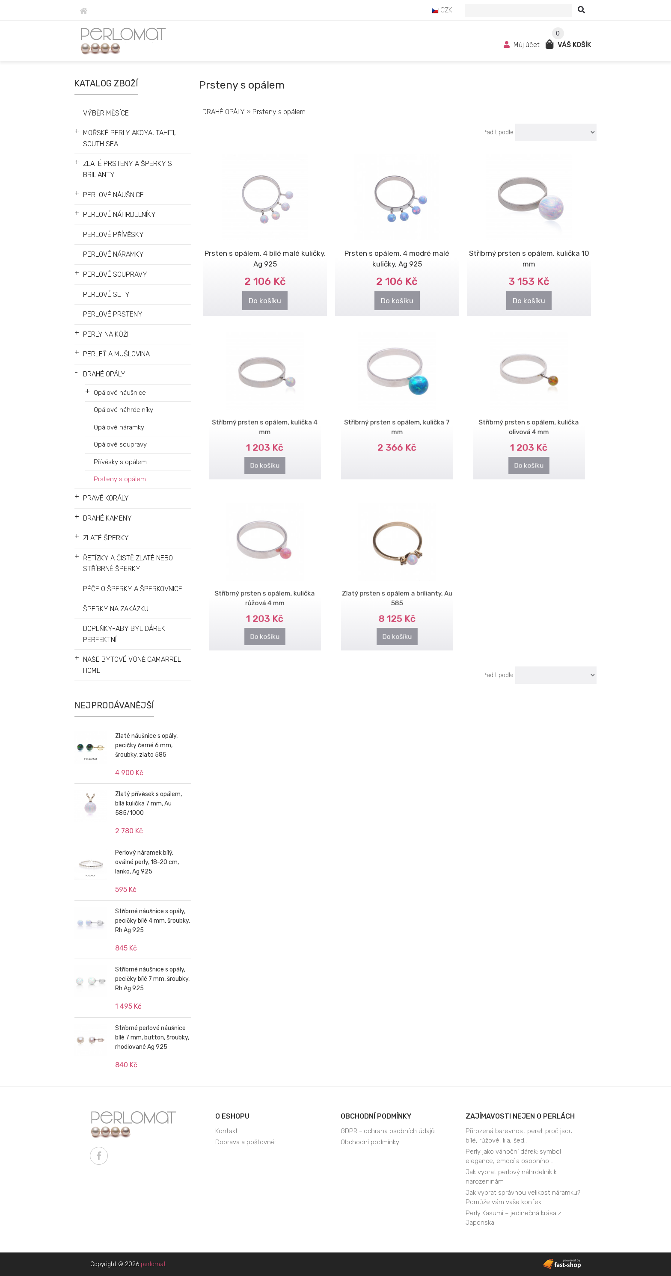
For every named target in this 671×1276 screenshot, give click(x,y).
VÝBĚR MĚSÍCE (106, 113)
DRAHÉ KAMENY (107, 518)
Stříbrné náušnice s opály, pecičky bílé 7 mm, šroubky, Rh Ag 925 (152, 979)
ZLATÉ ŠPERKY (106, 538)
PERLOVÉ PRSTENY (113, 314)
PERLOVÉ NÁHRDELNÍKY (119, 214)
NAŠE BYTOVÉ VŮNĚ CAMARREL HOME (132, 665)
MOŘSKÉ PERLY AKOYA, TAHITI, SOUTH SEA (129, 138)
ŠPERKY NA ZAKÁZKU (115, 609)
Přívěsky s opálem (120, 462)
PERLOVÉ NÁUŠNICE (113, 195)
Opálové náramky (119, 427)
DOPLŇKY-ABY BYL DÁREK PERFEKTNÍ (124, 634)
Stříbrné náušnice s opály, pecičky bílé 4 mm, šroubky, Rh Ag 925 (152, 921)
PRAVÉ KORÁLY (106, 498)
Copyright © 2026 (128, 1264)
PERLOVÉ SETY (106, 294)
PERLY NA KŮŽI (105, 334)
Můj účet (522, 45)
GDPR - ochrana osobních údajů (388, 1131)
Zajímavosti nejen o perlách (520, 1116)
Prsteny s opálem (120, 479)
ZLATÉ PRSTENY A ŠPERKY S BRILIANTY (127, 169)
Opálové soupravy (120, 444)
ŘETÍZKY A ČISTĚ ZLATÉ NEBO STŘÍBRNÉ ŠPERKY (128, 563)
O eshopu (232, 1116)
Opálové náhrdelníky (123, 410)
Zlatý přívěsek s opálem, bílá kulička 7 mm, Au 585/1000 (148, 803)
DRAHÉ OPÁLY (104, 374)
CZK (442, 10)
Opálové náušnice (120, 393)
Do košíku (265, 300)
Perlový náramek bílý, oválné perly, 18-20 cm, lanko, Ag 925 (147, 862)
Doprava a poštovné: (245, 1142)
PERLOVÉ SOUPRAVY (115, 274)
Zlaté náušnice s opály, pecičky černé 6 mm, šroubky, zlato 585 (146, 745)
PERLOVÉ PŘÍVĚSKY (113, 235)
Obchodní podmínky (376, 1116)
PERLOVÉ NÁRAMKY (113, 254)
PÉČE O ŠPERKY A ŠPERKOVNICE (132, 589)
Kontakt (226, 1131)
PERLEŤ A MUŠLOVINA (116, 354)
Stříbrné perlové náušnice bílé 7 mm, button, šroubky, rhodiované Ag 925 (152, 1037)
